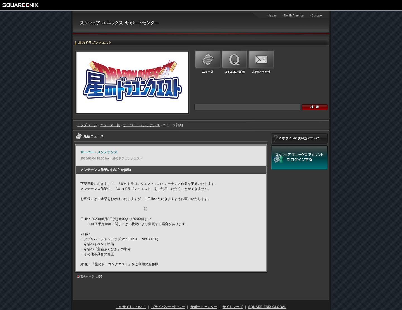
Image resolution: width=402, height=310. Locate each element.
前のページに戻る (91, 276)
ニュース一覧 (110, 125)
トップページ (87, 125)
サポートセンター (203, 307)
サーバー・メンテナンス (141, 125)
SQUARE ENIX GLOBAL (267, 307)
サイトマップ (232, 307)
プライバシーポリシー (168, 307)
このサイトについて (131, 307)
